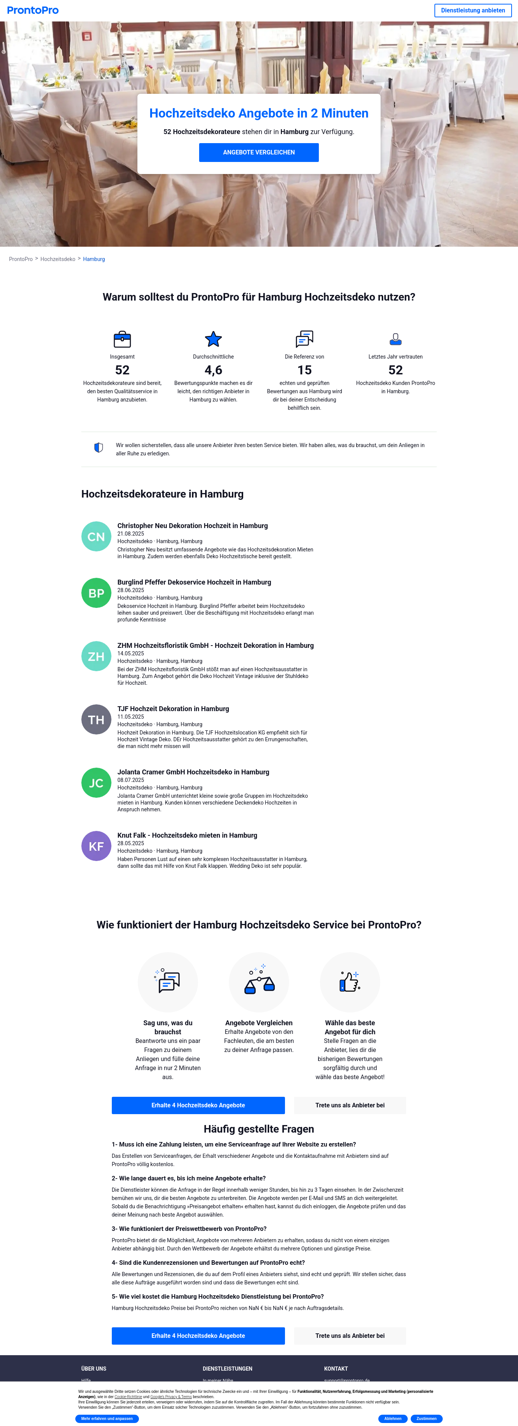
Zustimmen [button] (427, 1419)
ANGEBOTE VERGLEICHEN (259, 152)
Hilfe (86, 1380)
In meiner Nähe (218, 1380)
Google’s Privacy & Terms (171, 1397)
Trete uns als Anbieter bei (350, 1105)
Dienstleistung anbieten (473, 10)
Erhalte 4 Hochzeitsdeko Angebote (198, 1105)
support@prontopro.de (347, 1380)
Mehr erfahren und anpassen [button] (107, 1419)
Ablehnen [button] (393, 1419)
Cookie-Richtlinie (128, 1397)
